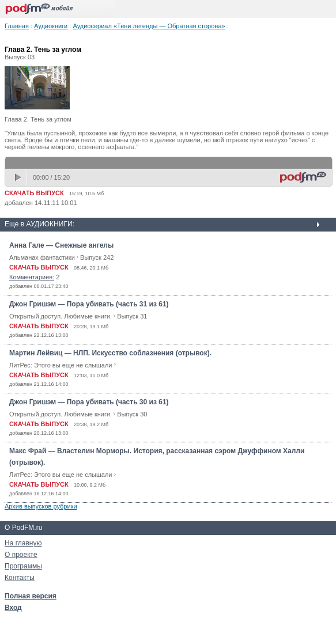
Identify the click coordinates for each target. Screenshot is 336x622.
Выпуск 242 (97, 257)
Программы (23, 566)
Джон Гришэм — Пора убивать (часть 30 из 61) (89, 402)
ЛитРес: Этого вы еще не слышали (60, 365)
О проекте (21, 555)
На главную (23, 543)
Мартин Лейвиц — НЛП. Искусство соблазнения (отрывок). (110, 353)
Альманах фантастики (42, 257)
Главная (17, 25)
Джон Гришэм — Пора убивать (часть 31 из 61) (89, 304)
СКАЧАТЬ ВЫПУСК (34, 192)
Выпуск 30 (132, 414)
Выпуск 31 (132, 316)
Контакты (20, 578)
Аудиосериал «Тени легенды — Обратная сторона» (149, 25)
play (19, 177)
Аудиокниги (50, 25)
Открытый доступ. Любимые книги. (60, 316)
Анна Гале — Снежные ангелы (61, 245)
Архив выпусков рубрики (41, 506)
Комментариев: (31, 277)
